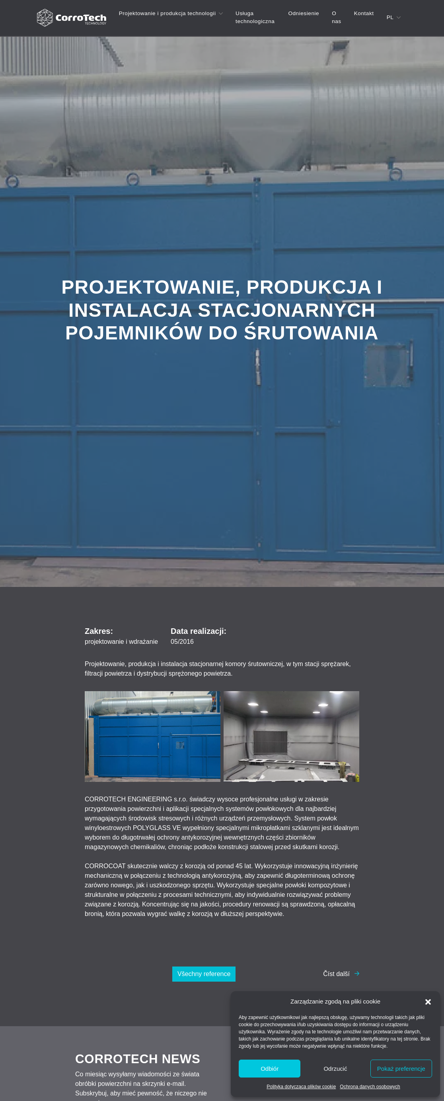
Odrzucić (335, 1068)
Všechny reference (203, 973)
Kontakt (364, 13)
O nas (336, 17)
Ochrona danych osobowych (370, 1086)
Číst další (336, 973)
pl (390, 17)
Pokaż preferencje (401, 1068)
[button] (428, 1002)
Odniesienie (303, 13)
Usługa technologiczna (255, 17)
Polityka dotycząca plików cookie (301, 1086)
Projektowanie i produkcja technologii (167, 13)
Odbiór (269, 1068)
